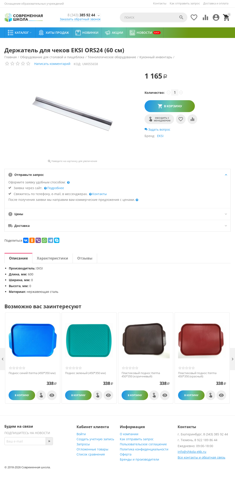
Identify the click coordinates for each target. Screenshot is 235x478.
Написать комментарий (52, 64)
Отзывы (84, 258)
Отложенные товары (92, 449)
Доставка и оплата (215, 3)
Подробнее (55, 188)
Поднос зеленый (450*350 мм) (85, 373)
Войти (81, 434)
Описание (18, 258)
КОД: (77, 64)
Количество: (155, 92)
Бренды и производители (139, 459)
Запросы (83, 444)
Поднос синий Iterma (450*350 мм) (32, 373)
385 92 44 (80, 15)
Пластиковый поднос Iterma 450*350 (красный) (197, 374)
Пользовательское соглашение (143, 444)
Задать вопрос (157, 129)
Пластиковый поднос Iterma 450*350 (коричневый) (141, 374)
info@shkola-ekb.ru (192, 452)
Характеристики (52, 258)
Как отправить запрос (185, 3)
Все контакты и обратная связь (201, 457)
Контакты (159, 3)
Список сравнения (91, 454)
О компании (129, 434)
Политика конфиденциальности (144, 449)
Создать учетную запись (95, 439)
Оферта (126, 454)
